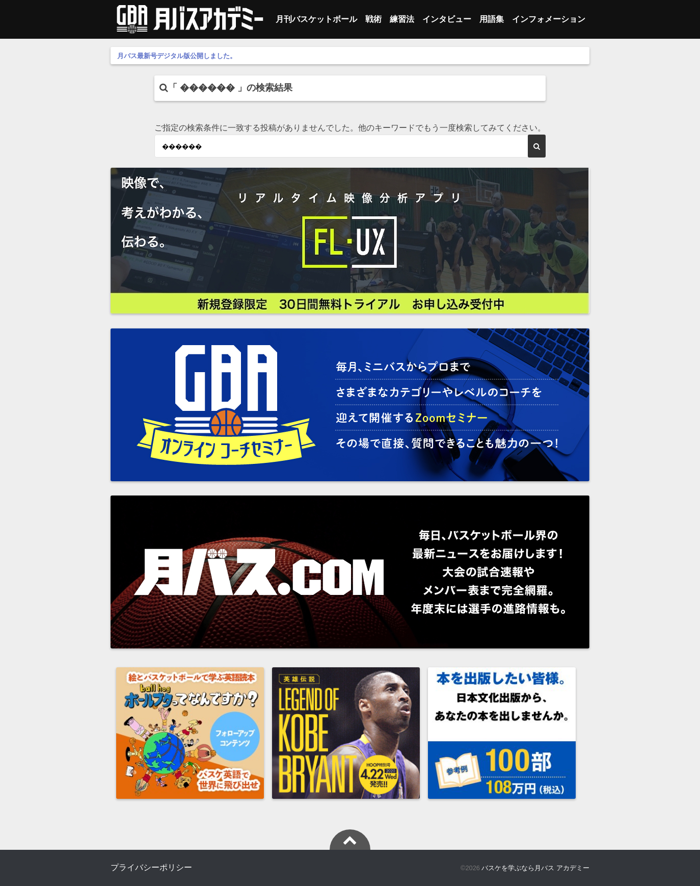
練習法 (402, 19)
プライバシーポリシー (151, 867)
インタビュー (446, 19)
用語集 (491, 19)
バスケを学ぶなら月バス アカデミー (535, 868)
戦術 (373, 19)
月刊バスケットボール (316, 19)
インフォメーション (548, 19)
